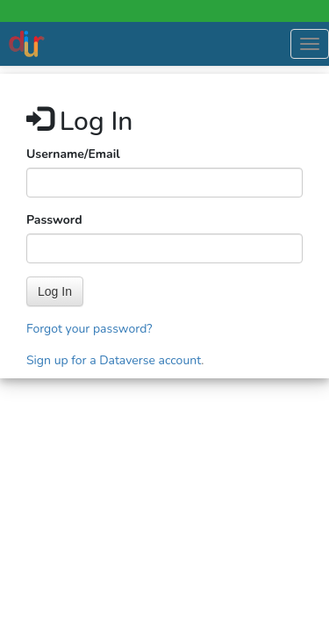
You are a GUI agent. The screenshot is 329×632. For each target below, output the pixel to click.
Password (54, 220)
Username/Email (73, 154)
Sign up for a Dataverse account (113, 360)
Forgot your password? (89, 328)
